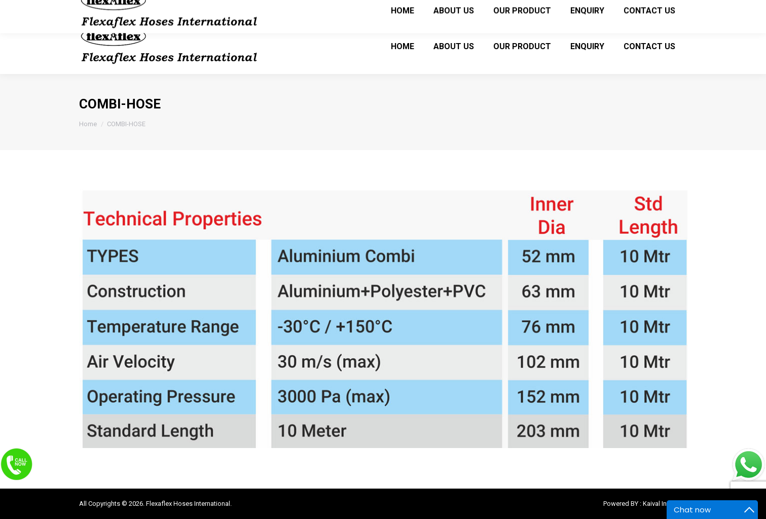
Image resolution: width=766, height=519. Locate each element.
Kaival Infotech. (665, 503)
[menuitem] (402, 46)
